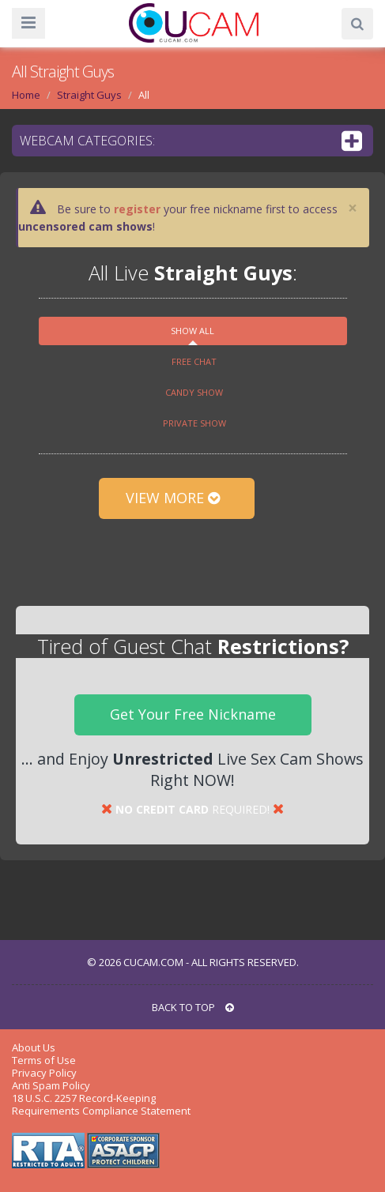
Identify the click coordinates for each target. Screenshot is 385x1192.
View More (177, 497)
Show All (192, 331)
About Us (33, 1047)
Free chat (194, 361)
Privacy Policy (44, 1073)
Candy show (194, 392)
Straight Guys (89, 95)
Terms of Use (44, 1060)
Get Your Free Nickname (193, 714)
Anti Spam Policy (51, 1085)
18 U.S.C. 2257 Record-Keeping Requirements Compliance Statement (101, 1104)
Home (26, 95)
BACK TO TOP (193, 1007)
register (137, 208)
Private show (194, 423)
